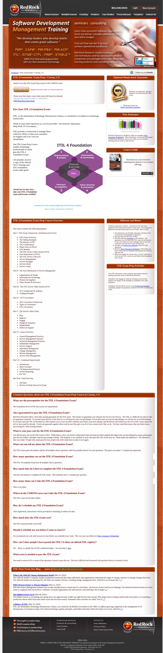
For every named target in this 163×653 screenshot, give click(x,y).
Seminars (15, 73)
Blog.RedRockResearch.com (67, 569)
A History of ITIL (20, 604)
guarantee (130, 238)
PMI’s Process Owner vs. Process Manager (30, 585)
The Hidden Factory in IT (23, 594)
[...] (120, 580)
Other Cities (82, 640)
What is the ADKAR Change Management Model (33, 575)
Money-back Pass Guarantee (130, 107)
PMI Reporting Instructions (24, 101)
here (69, 548)
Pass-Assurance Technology (130, 249)
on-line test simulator (130, 245)
